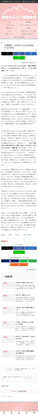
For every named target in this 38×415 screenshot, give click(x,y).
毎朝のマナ (4, 241)
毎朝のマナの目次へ (27, 234)
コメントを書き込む (19, 391)
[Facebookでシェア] (19, 53)
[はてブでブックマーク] (31, 53)
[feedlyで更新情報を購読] (28, 260)
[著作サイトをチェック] (10, 260)
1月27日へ (10, 234)
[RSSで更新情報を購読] (19, 264)
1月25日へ (3, 234)
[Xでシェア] (7, 53)
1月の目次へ (17, 234)
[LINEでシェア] (19, 57)
